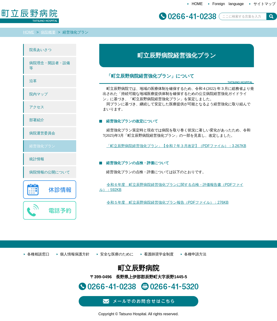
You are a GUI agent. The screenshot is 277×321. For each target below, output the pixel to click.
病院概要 (48, 32)
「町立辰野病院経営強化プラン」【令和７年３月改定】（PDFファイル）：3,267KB (176, 146)
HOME (28, 32)
